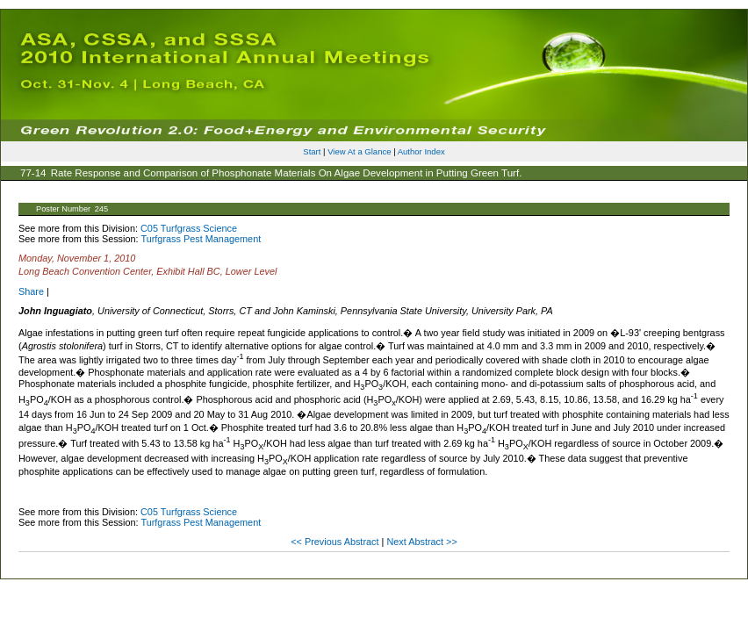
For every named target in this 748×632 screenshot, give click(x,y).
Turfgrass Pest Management (200, 238)
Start (311, 151)
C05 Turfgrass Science (188, 228)
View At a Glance (359, 151)
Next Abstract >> (421, 541)
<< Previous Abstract (336, 541)
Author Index (421, 151)
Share (31, 291)
